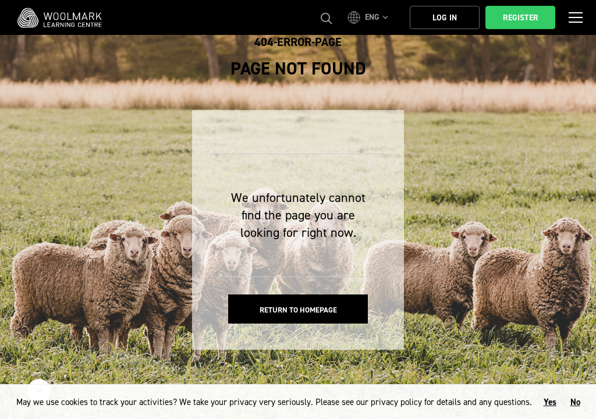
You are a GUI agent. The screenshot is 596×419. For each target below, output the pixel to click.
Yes (550, 402)
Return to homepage (298, 310)
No (575, 402)
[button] (369, 17)
